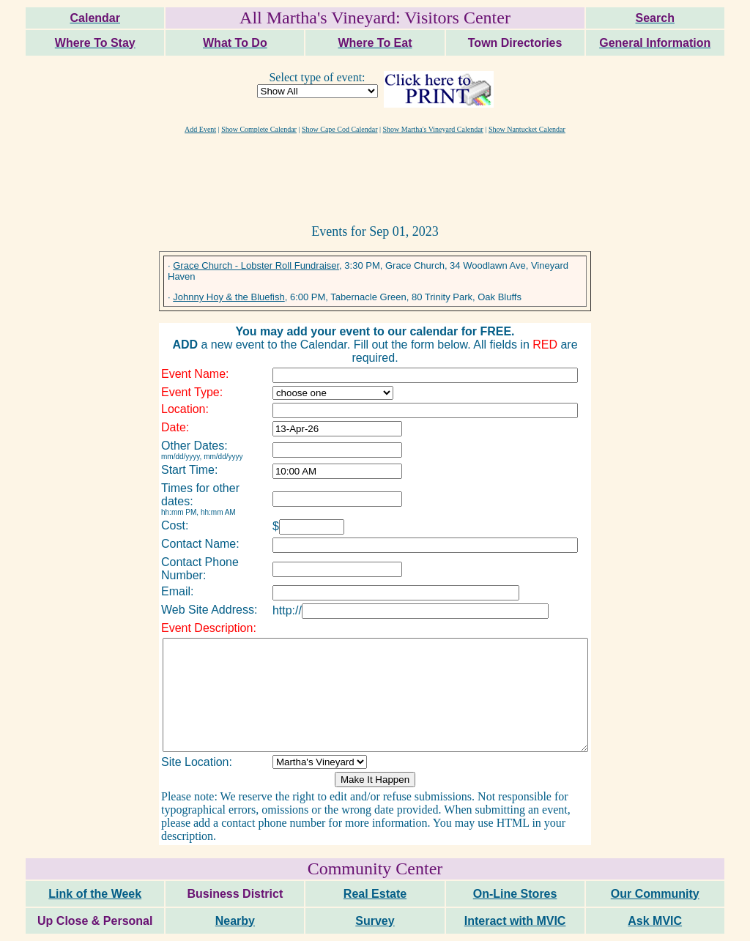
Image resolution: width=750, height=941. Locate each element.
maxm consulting (708, 923)
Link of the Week (94, 865)
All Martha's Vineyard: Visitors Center (375, 17)
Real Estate (375, 865)
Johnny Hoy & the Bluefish (228, 296)
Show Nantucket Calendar (527, 129)
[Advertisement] (375, 178)
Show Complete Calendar (259, 129)
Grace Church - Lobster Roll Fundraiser (256, 265)
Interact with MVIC (515, 892)
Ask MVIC (655, 892)
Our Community (655, 865)
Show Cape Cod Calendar (340, 129)
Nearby (235, 892)
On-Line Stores (515, 865)
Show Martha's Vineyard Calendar (433, 129)
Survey (374, 892)
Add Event (200, 129)
